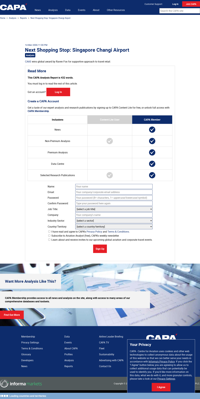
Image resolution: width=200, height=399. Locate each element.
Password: (53, 197)
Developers (27, 360)
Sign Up (100, 248)
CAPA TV (104, 342)
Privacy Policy (94, 231)
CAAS (28, 61)
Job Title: (53, 209)
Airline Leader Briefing (111, 336)
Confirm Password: (58, 203)
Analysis (53, 10)
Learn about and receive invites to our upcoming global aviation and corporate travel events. (100, 239)
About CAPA (71, 348)
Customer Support (153, 3)
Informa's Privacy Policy (162, 361)
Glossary (26, 354)
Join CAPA (191, 3)
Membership (28, 336)
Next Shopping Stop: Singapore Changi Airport (50, 18)
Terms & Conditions (118, 231)
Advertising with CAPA (111, 360)
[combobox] (179, 10)
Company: (53, 215)
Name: (51, 186)
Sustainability (106, 354)
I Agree (161, 387)
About (96, 10)
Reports (23, 18)
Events (81, 10)
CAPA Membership (38, 111)
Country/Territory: (57, 226)
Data (67, 10)
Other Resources (116, 10)
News (38, 10)
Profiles (68, 354)
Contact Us (105, 366)
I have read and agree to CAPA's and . (89, 231)
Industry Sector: (56, 220)
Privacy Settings (166, 378)
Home (2, 18)
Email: (51, 192)
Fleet (101, 348)
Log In (175, 3)
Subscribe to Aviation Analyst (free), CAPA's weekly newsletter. (83, 235)
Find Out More (12, 315)
